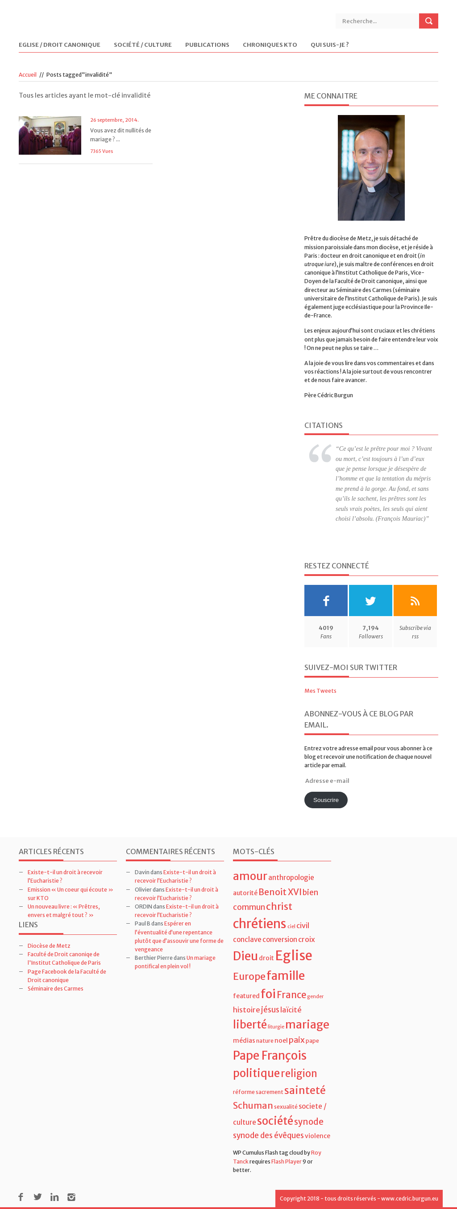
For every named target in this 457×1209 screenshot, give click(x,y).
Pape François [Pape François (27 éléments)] (270, 1055)
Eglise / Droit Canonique (59, 45)
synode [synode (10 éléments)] (309, 1122)
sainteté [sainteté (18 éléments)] (305, 1090)
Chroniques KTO (270, 45)
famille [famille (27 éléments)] (285, 975)
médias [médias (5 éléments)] (244, 1040)
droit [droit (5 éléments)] (266, 958)
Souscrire (326, 800)
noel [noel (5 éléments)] (281, 1040)
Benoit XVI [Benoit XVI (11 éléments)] (280, 892)
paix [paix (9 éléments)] (297, 1040)
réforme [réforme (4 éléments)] (244, 1092)
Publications (207, 45)
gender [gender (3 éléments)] (315, 996)
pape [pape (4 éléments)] (312, 1040)
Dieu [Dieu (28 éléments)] (245, 956)
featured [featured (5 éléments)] (246, 996)
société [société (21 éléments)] (275, 1121)
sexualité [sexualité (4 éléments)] (286, 1106)
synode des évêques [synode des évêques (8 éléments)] (268, 1135)
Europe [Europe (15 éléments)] (249, 976)
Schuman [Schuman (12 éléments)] (253, 1105)
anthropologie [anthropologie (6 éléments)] (291, 877)
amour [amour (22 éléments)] (250, 876)
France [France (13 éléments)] (291, 995)
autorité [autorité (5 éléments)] (245, 893)
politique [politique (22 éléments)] (256, 1073)
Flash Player (286, 1161)
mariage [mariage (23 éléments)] (307, 1025)
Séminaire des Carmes (55, 988)
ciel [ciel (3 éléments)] (291, 926)
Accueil (28, 74)
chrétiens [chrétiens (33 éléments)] (260, 923)
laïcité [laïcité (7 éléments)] (291, 1009)
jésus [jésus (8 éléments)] (270, 1010)
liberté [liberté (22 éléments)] (250, 1025)
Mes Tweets (320, 690)
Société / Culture (143, 45)
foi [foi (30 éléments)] (268, 994)
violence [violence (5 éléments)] (317, 1136)
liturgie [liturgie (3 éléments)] (276, 1027)
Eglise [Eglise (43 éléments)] (293, 955)
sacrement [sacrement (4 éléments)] (269, 1092)
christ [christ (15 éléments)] (279, 907)
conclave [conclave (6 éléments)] (247, 939)
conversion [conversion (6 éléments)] (279, 939)
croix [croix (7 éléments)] (306, 939)
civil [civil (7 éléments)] (302, 925)
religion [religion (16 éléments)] (299, 1073)
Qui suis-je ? (330, 45)
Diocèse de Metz (49, 945)
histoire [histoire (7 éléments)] (246, 1009)
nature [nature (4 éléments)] (265, 1040)
